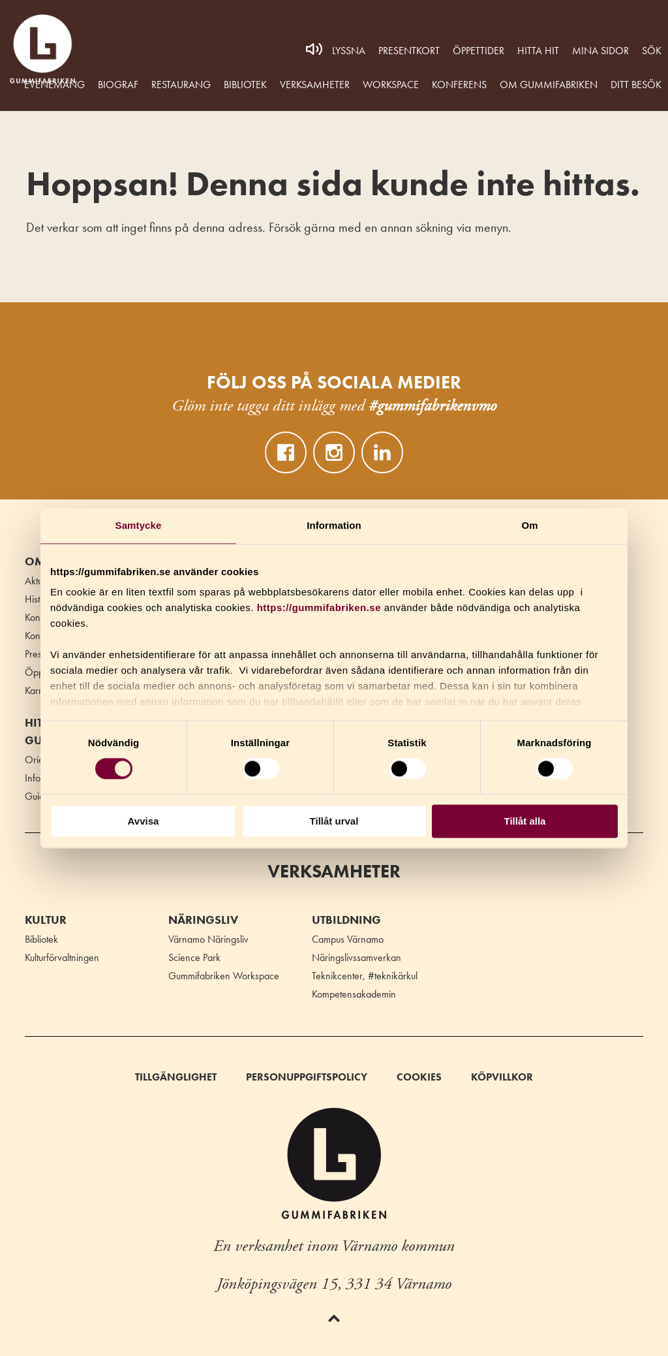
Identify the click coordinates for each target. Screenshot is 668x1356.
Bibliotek (245, 84)
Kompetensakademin (354, 994)
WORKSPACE (391, 84)
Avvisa (143, 821)
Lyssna (348, 50)
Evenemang (54, 84)
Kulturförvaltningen (62, 957)
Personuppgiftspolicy (306, 1077)
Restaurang (181, 84)
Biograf (118, 84)
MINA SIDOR (600, 50)
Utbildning (346, 920)
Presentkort (409, 50)
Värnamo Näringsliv (208, 939)
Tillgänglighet (176, 1077)
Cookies (419, 1077)
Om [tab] (529, 525)
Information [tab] (334, 525)
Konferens (459, 84)
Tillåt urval (334, 821)
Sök (651, 50)
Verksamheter (315, 84)
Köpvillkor (502, 1077)
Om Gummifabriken (549, 84)
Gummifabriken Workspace (223, 976)
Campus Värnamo (348, 939)
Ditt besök (636, 84)
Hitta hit (538, 50)
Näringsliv (203, 920)
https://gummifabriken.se (319, 607)
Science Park (194, 957)
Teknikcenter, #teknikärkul (365, 976)
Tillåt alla (525, 821)
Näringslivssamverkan (356, 957)
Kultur (46, 920)
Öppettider (478, 50)
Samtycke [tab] (138, 525)
